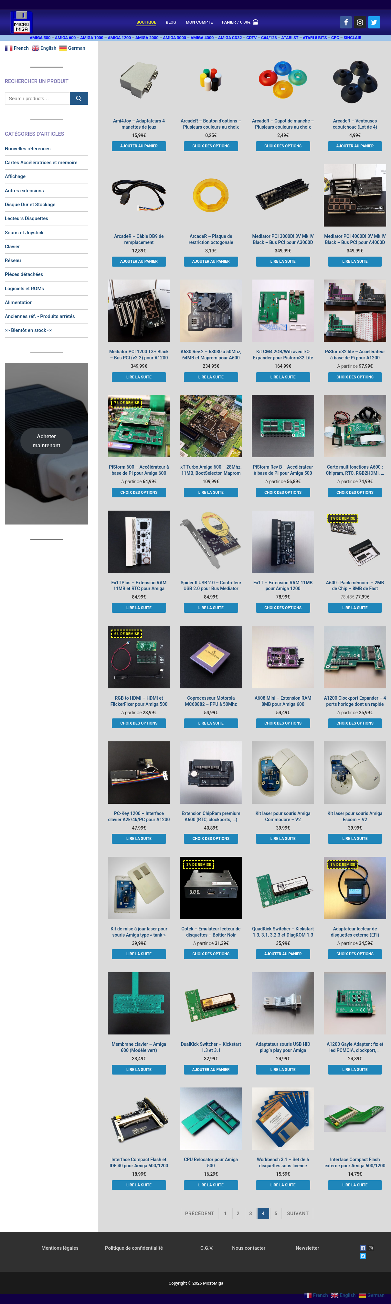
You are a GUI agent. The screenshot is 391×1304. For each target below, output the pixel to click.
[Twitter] (374, 22)
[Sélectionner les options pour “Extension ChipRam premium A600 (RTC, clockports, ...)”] (211, 838)
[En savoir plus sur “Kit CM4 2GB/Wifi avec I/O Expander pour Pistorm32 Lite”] (283, 377)
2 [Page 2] (238, 1213)
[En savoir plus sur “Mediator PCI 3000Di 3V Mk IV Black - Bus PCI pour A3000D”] (283, 261)
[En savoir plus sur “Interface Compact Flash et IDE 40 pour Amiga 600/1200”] (139, 1185)
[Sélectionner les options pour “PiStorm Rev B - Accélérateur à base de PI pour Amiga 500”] (283, 492)
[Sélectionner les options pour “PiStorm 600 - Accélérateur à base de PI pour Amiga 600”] (139, 492)
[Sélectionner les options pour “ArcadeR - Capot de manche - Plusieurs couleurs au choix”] (283, 146)
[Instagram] (360, 22)
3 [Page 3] (250, 1213)
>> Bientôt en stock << (28, 330)
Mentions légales (60, 1248)
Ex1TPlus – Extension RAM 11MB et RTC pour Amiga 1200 (139, 589)
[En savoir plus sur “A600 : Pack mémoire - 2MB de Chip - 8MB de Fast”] (355, 608)
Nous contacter (248, 1248)
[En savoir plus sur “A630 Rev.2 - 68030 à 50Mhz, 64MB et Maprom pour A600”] (211, 377)
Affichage (15, 176)
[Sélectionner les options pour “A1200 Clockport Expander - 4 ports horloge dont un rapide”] (355, 723)
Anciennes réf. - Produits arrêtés (40, 316)
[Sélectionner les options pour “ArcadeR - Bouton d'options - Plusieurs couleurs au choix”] (211, 146)
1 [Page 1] (225, 1213)
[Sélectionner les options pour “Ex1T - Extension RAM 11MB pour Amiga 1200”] (283, 608)
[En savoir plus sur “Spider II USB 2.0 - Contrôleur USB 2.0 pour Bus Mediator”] (211, 608)
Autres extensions (24, 191)
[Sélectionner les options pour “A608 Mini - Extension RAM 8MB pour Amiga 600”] (283, 723)
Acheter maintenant (46, 440)
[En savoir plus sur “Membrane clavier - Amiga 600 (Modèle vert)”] (139, 1070)
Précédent (200, 1213)
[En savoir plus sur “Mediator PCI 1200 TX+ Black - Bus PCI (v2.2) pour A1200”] (139, 377)
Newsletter (307, 1248)
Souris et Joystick (24, 233)
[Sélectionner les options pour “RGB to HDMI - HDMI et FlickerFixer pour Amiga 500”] (139, 723)
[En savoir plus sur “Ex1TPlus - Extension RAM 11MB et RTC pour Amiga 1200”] (139, 608)
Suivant (298, 1213)
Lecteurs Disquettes (26, 218)
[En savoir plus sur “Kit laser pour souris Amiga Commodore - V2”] (283, 838)
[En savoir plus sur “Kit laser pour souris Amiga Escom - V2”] (355, 838)
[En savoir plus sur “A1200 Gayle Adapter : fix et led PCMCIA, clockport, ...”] (355, 1070)
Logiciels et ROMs (24, 289)
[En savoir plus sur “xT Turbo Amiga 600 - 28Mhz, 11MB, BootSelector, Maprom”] (211, 492)
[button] (139, 146)
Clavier (12, 246)
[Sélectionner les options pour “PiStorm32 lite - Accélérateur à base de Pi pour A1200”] (355, 377)
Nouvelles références (28, 149)
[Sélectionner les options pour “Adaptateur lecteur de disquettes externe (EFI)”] (355, 954)
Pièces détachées (24, 274)
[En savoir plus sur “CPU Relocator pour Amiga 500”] (211, 1185)
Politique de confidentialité (134, 1248)
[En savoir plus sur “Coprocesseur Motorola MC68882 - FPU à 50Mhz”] (211, 723)
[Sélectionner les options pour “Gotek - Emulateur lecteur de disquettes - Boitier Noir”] (211, 954)
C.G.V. (207, 1248)
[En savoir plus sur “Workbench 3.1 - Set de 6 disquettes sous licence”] (283, 1185)
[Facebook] (346, 22)
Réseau (13, 260)
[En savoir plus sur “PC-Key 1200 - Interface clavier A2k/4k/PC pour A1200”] (139, 838)
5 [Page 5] (275, 1213)
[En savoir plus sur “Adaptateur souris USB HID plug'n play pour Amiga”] (283, 1070)
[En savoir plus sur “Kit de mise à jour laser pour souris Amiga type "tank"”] (139, 954)
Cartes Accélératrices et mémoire (41, 162)
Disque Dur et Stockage (30, 204)
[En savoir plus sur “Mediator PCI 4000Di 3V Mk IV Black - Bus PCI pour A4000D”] (355, 261)
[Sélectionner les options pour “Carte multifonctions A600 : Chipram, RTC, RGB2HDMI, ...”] (355, 492)
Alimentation (19, 302)
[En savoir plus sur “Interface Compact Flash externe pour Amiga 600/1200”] (355, 1185)
